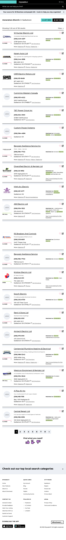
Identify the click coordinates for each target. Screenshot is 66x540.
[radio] (27, 442)
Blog (24, 486)
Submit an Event (7, 513)
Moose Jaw (47, 488)
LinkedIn (26, 510)
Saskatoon (47, 483)
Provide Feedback (7, 505)
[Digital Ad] (34, 47)
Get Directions (35, 43)
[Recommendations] (32, 197)
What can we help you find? (12, 6)
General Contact (6, 502)
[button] (61, 2)
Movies (25, 488)
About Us (5, 488)
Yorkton (46, 491)
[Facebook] (38, 47)
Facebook (27, 502)
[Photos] (28, 47)
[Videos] (33, 160)
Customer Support (7, 516)
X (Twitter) (27, 505)
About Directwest (7, 491)
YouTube (26, 508)
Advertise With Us (7, 510)
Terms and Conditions (50, 505)
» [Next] (49, 432)
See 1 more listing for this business (53, 216)
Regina (46, 486)
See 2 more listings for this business (54, 179)
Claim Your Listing (7, 508)
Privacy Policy (48, 502)
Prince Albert (48, 494)
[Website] (21, 47)
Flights (25, 491)
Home (4, 483)
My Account (26, 483)
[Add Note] (63, 33)
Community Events (28, 494)
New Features (6, 486)
